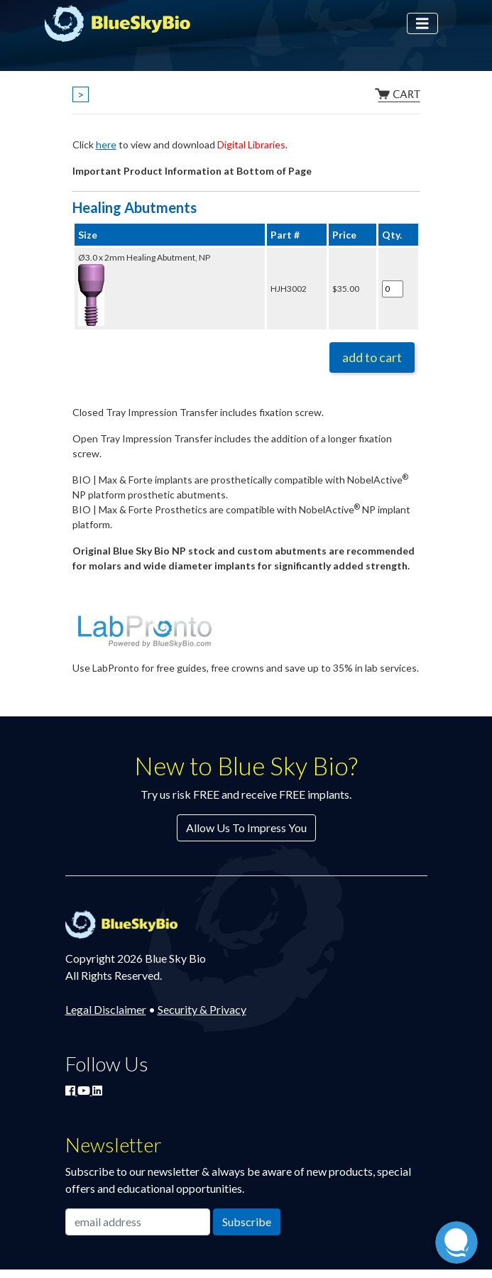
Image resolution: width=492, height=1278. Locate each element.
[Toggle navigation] (422, 24)
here (106, 144)
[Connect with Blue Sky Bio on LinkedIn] (97, 1090)
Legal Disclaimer (105, 1009)
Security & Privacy (202, 1009)
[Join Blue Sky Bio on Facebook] (71, 1090)
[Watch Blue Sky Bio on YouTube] (84, 1090)
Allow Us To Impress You (246, 827)
